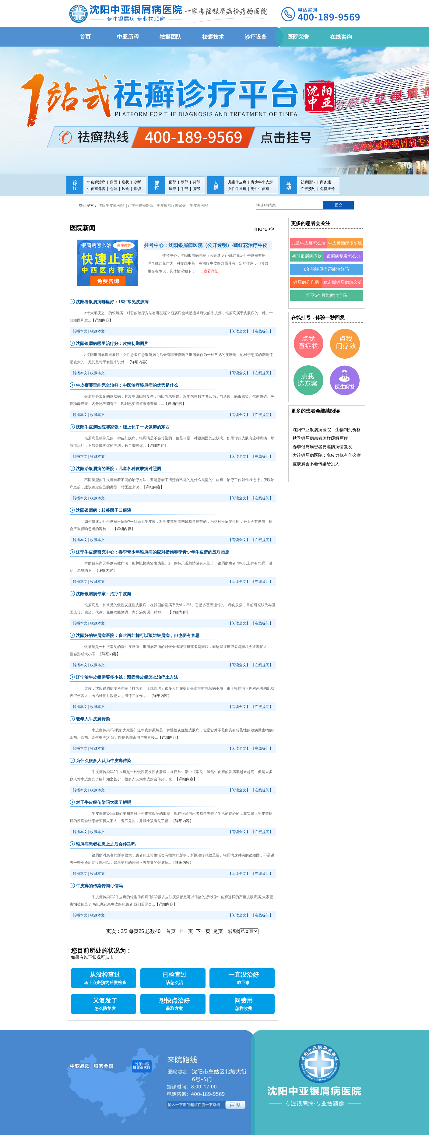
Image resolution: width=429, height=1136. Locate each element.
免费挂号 (327, 189)
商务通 (325, 182)
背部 (196, 182)
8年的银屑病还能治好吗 (326, 269)
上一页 (185, 931)
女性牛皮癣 (237, 189)
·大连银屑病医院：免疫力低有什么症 (326, 455)
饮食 (125, 189)
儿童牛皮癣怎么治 (308, 243)
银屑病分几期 (306, 282)
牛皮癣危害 (96, 189)
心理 (113, 189)
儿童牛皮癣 (237, 182)
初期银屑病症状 (307, 256)
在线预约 (308, 189)
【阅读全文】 (239, 331)
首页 (171, 931)
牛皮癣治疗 (96, 182)
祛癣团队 (308, 182)
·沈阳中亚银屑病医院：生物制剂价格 (326, 429)
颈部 (184, 182)
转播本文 (80, 331)
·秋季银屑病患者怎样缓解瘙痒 (320, 438)
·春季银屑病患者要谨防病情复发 (322, 446)
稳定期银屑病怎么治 (342, 282)
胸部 (172, 189)
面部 (172, 182)
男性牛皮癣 (260, 189)
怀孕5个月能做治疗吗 (326, 295)
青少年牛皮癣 (262, 182)
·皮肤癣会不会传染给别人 (316, 463)
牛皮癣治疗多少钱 (345, 243)
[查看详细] (211, 271)
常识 (137, 189)
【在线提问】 (262, 331)
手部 (184, 189)
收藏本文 (97, 331)
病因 (113, 182)
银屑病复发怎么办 (343, 256)
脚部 (196, 189)
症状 (125, 182)
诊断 (137, 182)
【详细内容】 (102, 320)
